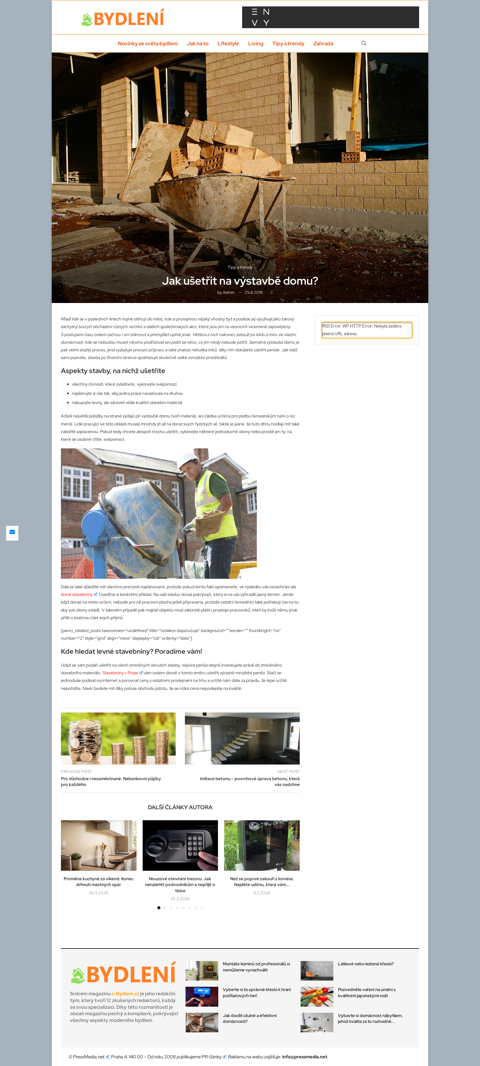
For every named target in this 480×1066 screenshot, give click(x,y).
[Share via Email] (12, 532)
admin (228, 292)
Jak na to (197, 43)
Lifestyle (228, 43)
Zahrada (323, 43)
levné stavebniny (79, 594)
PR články (214, 1057)
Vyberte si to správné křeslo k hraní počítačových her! (257, 992)
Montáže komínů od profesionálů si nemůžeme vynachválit (256, 967)
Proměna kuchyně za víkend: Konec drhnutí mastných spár (98, 882)
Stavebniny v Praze (123, 672)
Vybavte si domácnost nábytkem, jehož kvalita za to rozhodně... (370, 1018)
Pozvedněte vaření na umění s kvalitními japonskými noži (367, 992)
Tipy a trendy (288, 43)
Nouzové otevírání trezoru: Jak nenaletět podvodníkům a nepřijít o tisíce (180, 884)
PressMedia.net (91, 1057)
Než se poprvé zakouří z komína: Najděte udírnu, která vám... (262, 882)
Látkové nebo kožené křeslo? (366, 964)
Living (255, 43)
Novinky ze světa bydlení (148, 43)
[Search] (364, 43)
